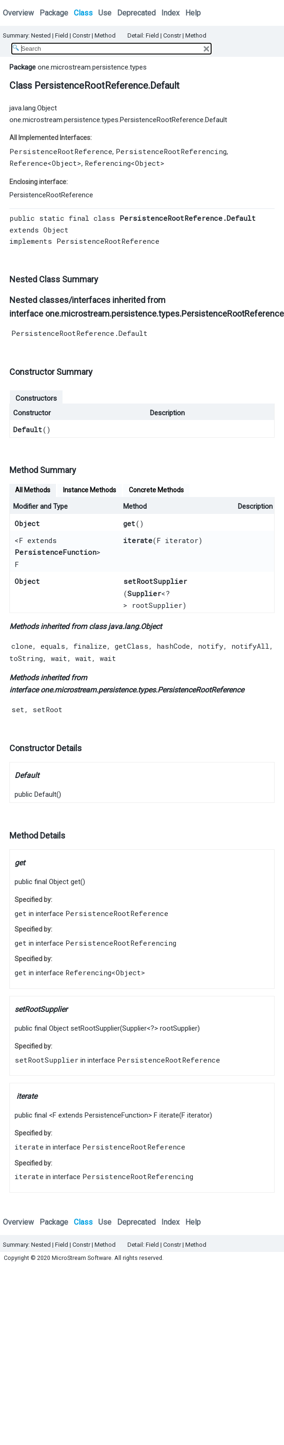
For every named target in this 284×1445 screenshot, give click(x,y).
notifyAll (250, 646)
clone (21, 646)
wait (59, 658)
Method (105, 35)
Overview (18, 12)
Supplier (144, 593)
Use (104, 12)
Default (27, 429)
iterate (137, 540)
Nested (41, 35)
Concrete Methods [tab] (156, 490)
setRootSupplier (155, 581)
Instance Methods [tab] (89, 490)
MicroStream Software (81, 1257)
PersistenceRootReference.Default (79, 333)
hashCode (173, 646)
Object (64, 163)
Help (193, 12)
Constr (81, 35)
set (17, 709)
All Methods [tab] (32, 490)
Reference (28, 163)
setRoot (47, 709)
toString (26, 658)
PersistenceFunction (55, 552)
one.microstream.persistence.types (92, 67)
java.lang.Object (33, 108)
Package (53, 12)
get (129, 523)
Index (170, 12)
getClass (132, 646)
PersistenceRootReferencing (171, 151)
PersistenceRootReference (60, 151)
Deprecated (136, 12)
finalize (90, 646)
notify (210, 646)
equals (52, 646)
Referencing (108, 163)
